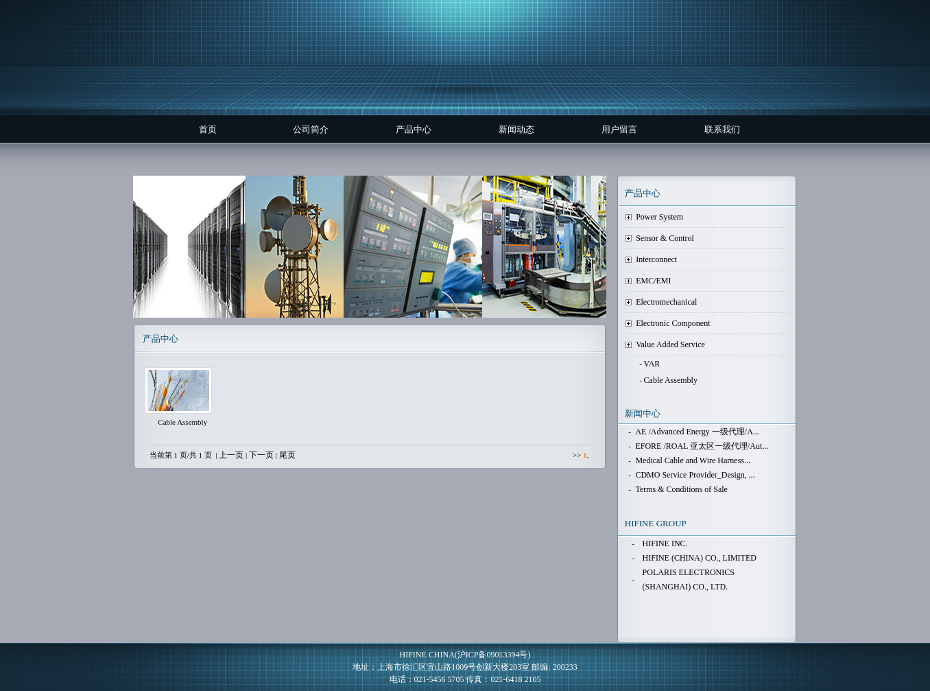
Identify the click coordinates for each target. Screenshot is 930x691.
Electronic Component (673, 323)
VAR (652, 363)
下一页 (261, 455)
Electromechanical (666, 302)
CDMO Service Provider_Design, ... (694, 475)
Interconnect (656, 259)
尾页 (287, 455)
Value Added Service (670, 344)
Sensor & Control (665, 238)
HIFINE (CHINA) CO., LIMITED (699, 558)
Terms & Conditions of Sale (681, 489)
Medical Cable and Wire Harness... (692, 460)
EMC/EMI (653, 280)
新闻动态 (516, 129)
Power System (659, 217)
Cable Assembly (671, 380)
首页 (208, 129)
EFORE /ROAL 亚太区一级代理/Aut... (701, 446)
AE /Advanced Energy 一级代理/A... (697, 431)
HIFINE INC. (665, 543)
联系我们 (722, 129)
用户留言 (619, 129)
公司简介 (311, 129)
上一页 (231, 455)
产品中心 (413, 129)
